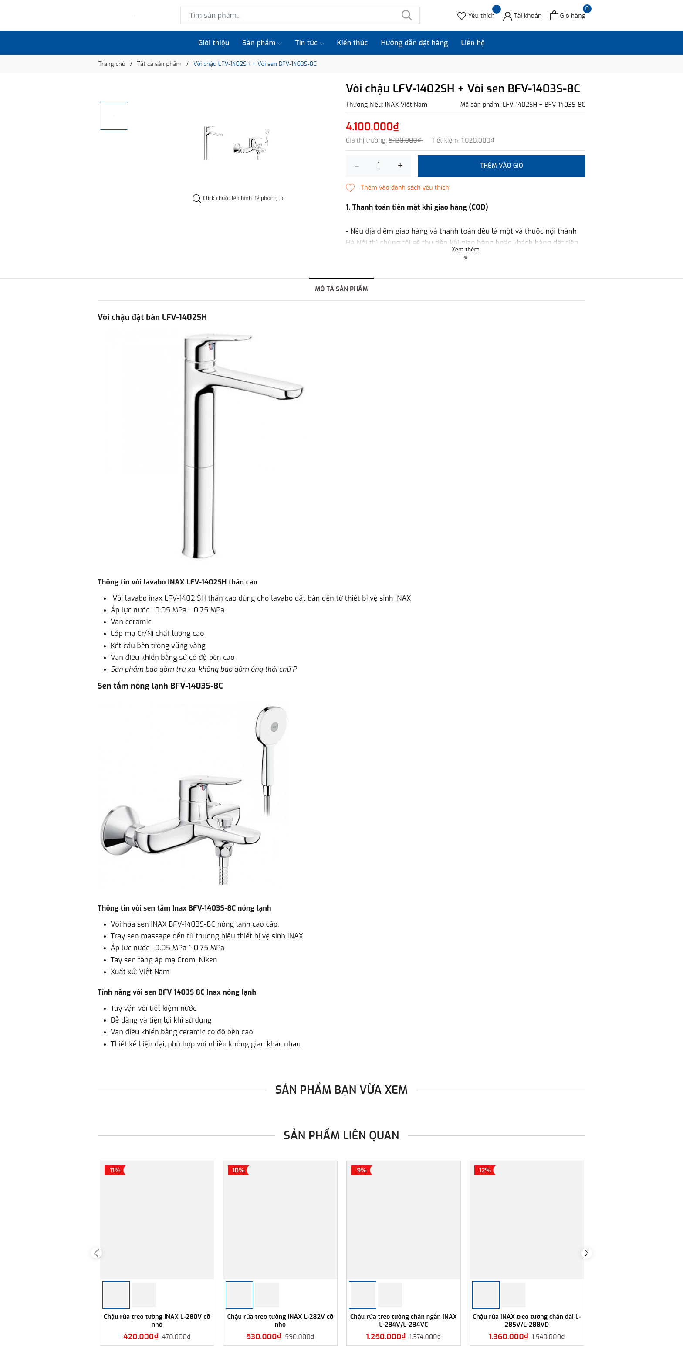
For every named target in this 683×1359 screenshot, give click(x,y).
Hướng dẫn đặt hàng (414, 43)
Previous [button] (96, 1253)
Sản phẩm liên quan (341, 1135)
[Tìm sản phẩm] (300, 15)
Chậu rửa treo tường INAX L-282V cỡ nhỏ (280, 1320)
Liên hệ (473, 43)
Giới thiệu (214, 43)
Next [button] (586, 1253)
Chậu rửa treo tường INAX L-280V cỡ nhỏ (157, 1320)
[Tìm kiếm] (406, 15)
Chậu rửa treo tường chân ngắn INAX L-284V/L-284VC (403, 1320)
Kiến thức (352, 43)
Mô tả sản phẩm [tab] (341, 289)
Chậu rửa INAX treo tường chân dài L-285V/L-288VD (527, 1320)
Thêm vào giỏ (501, 166)
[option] (238, 138)
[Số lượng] (378, 166)
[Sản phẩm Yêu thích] (476, 15)
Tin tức (309, 43)
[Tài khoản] (522, 15)
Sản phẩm (262, 43)
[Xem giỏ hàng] (567, 15)
